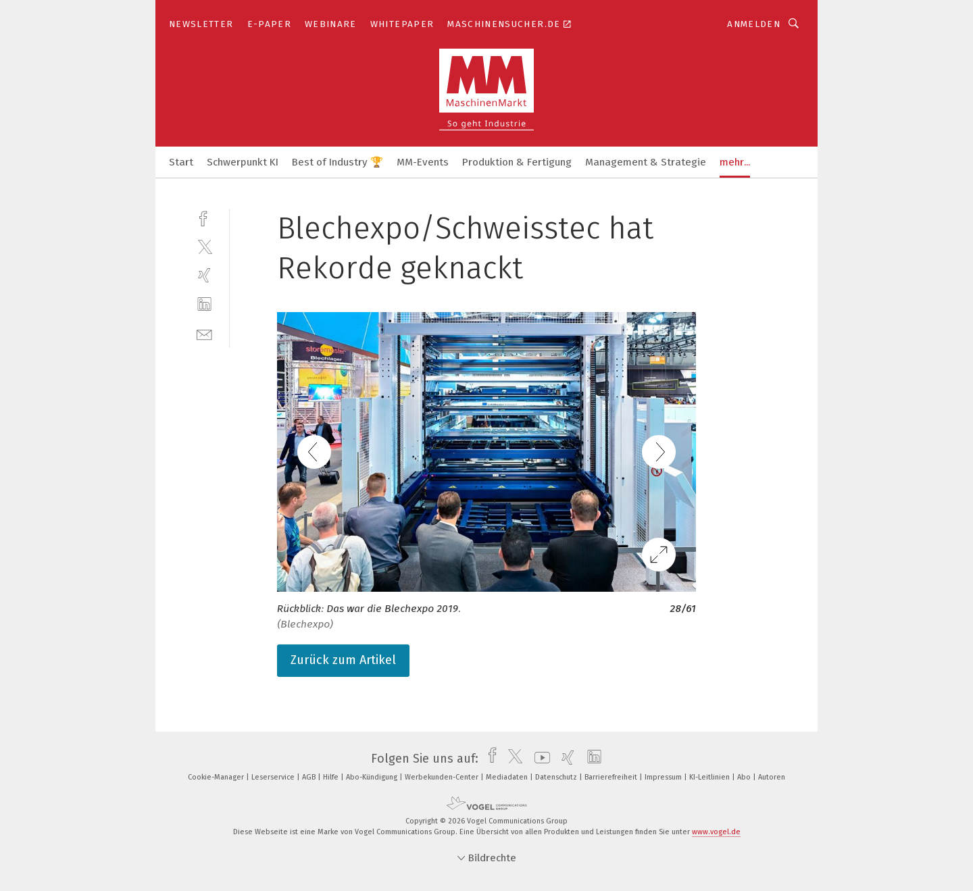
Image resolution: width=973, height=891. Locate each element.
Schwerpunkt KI (242, 162)
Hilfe (332, 777)
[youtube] (539, 758)
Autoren (771, 777)
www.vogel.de (716, 832)
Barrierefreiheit (611, 777)
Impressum (664, 777)
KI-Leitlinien (710, 777)
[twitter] (204, 246)
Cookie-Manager (217, 777)
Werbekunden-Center (442, 777)
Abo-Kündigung (372, 777)
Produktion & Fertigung (517, 162)
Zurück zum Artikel (343, 660)
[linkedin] (204, 304)
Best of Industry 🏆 (337, 162)
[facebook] (204, 217)
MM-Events (423, 162)
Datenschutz (557, 777)
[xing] (204, 275)
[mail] (204, 333)
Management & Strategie (645, 162)
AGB (310, 777)
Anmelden (753, 24)
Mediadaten (508, 777)
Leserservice (274, 777)
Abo (745, 777)
